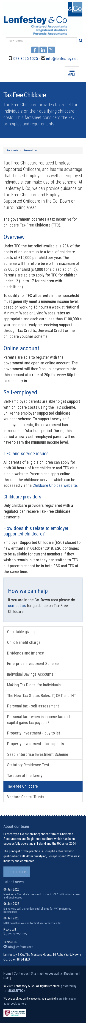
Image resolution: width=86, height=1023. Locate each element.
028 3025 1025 (25, 58)
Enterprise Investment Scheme (33, 663)
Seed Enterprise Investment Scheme (37, 754)
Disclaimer (71, 973)
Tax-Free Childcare (22, 786)
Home (7, 973)
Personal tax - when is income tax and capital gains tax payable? (38, 719)
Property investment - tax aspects (35, 743)
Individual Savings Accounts (30, 674)
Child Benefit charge (24, 642)
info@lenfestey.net (62, 58)
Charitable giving (21, 631)
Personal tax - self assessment (33, 706)
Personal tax (30, 150)
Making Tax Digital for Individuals (34, 684)
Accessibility (53, 973)
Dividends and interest (25, 653)
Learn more (17, 871)
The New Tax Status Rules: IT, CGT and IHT (41, 695)
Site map (37, 973)
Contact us (21, 973)
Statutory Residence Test (28, 764)
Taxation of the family (24, 775)
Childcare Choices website (55, 485)
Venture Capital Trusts (25, 796)
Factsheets (12, 150)
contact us (17, 605)
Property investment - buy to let (33, 733)
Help (6, 978)
